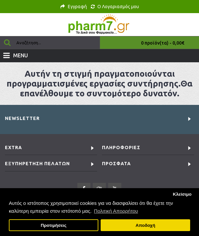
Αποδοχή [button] (145, 225)
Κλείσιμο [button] (182, 194)
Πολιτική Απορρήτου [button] (116, 211)
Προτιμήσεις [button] (54, 225)
